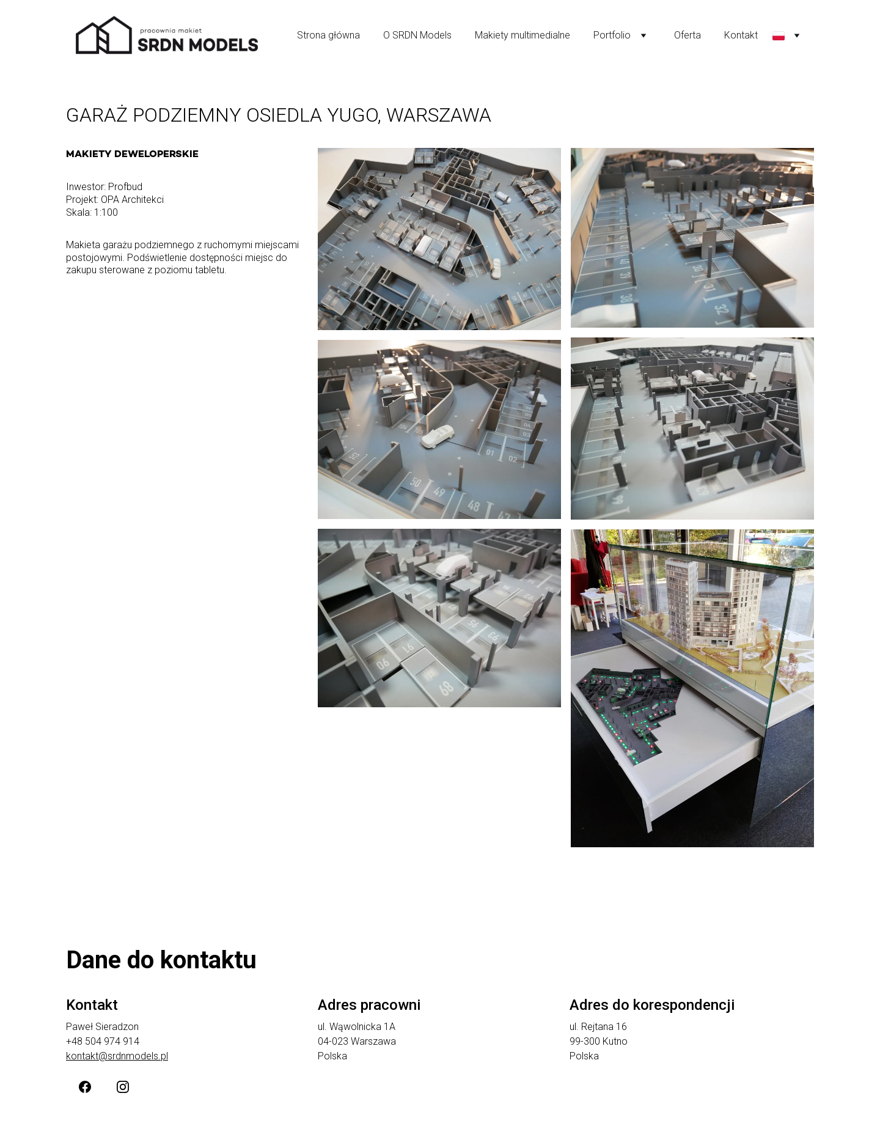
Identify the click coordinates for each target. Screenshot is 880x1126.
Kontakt (741, 35)
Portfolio (612, 35)
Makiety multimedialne (522, 35)
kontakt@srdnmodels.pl (117, 1056)
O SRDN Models (417, 35)
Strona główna (328, 35)
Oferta (687, 35)
